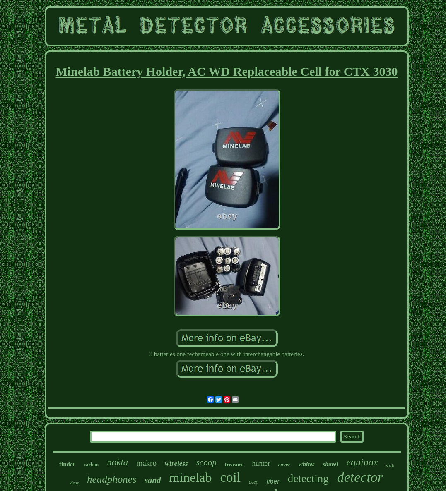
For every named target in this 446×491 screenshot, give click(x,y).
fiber (273, 481)
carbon (91, 464)
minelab (190, 477)
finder (67, 464)
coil (230, 477)
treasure (234, 464)
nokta (117, 462)
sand (153, 480)
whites (307, 464)
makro (146, 463)
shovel (330, 464)
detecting (308, 478)
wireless (176, 463)
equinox (362, 462)
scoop (206, 462)
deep (253, 482)
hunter (261, 463)
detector (360, 477)
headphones (111, 479)
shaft (390, 465)
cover (284, 464)
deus (74, 482)
